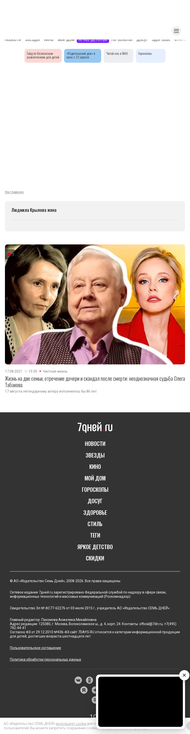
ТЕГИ (95, 535)
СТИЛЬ (95, 523)
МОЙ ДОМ (95, 478)
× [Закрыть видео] (184, 675)
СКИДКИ (95, 558)
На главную (14, 192)
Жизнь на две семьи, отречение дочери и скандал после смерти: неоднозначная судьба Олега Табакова (95, 381)
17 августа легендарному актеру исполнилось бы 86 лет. (51, 391)
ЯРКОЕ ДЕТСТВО (95, 546)
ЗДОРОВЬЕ (95, 512)
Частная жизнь (55, 371)
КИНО (95, 466)
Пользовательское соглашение (35, 648)
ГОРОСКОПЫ (95, 489)
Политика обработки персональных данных (45, 659)
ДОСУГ (95, 500)
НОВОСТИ (95, 443)
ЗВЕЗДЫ (95, 455)
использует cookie (71, 724)
